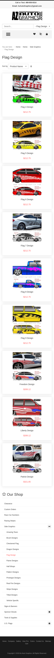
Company (11, 641)
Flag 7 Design (27, 245)
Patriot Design (27, 477)
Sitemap (48, 641)
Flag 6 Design (27, 199)
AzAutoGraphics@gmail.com (30, 6)
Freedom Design (27, 384)
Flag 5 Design (27, 153)
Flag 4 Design (27, 107)
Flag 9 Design (27, 338)
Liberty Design (27, 430)
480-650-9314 (31, 3)
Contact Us (40, 641)
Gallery (18, 641)
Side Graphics (35, 47)
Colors (32, 641)
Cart (26, 643)
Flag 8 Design (27, 292)
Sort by (5, 66)
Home (18, 47)
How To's (25, 641)
